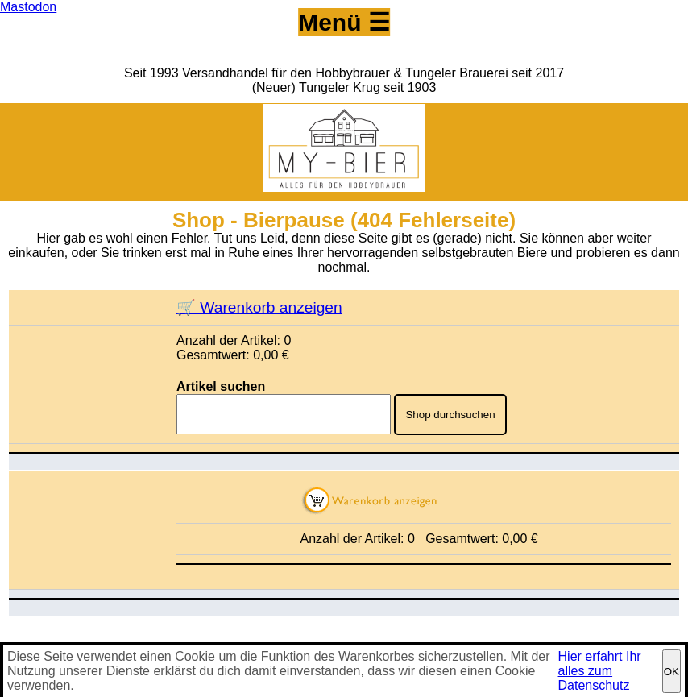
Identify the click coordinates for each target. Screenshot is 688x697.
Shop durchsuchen (450, 415)
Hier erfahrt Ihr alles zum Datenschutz (599, 670)
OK (671, 672)
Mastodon (28, 7)
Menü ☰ (344, 22)
